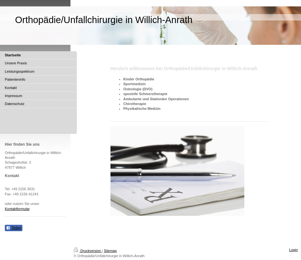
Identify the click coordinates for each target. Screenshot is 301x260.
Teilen (13, 228)
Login (293, 250)
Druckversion (88, 251)
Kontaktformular (17, 209)
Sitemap (110, 251)
